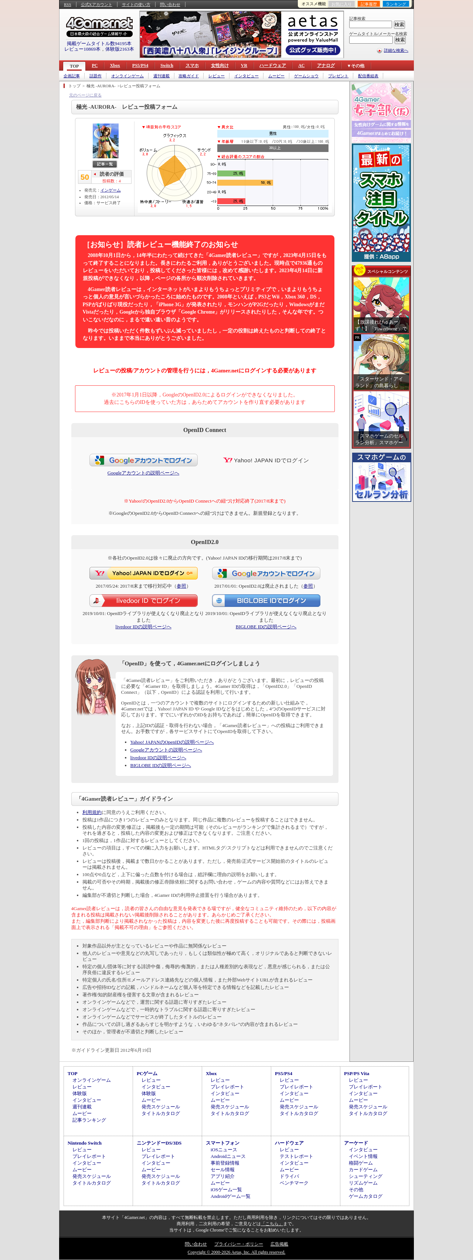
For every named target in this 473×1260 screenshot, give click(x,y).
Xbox (115, 65)
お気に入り (341, 4)
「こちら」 (272, 1223)
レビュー (216, 76)
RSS (67, 4)
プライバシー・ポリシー (238, 1244)
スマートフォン (222, 1143)
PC (95, 65)
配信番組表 (368, 76)
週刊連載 (161, 76)
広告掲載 (279, 1244)
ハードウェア (272, 65)
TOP (74, 66)
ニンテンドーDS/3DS (159, 1143)
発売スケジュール (161, 1106)
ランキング (396, 4)
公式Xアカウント (96, 4)
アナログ (326, 65)
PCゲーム (147, 1073)
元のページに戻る (85, 95)
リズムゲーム (363, 1183)
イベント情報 (363, 1156)
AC (301, 65)
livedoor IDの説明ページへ (143, 626)
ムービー (276, 76)
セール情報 (223, 1169)
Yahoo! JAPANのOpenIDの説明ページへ (172, 742)
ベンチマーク (294, 1183)
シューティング (365, 1176)
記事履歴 (369, 4)
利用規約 (92, 812)
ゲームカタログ (365, 1196)
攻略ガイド (188, 76)
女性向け (220, 65)
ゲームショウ (306, 76)
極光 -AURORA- (101, 86)
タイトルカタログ (161, 1113)
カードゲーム (363, 1169)
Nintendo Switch (85, 1143)
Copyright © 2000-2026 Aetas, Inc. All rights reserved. (236, 1252)
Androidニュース (228, 1156)
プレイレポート (227, 1087)
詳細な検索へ (396, 50)
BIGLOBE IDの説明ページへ (266, 626)
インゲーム (111, 190)
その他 (356, 1189)
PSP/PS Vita (356, 1073)
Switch (166, 65)
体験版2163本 (119, 49)
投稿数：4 (111, 181)
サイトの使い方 (136, 4)
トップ (74, 86)
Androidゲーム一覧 (231, 1196)
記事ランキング (89, 1120)
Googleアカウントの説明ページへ (143, 473)
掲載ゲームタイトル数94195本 (99, 43)
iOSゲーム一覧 (226, 1189)
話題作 (95, 76)
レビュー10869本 (82, 49)
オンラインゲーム (127, 76)
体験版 (79, 1093)
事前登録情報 (225, 1163)
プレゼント (338, 76)
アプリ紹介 (223, 1176)
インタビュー (246, 76)
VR (244, 65)
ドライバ (289, 1176)
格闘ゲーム (361, 1163)
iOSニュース (224, 1149)
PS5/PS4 (140, 65)
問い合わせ (170, 4)
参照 (181, 586)
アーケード (356, 1143)
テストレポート (296, 1156)
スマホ (192, 65)
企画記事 (72, 76)
